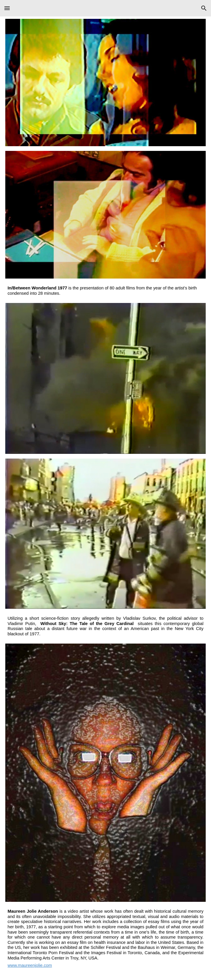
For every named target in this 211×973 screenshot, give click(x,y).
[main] (105, 290)
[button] (7, 8)
